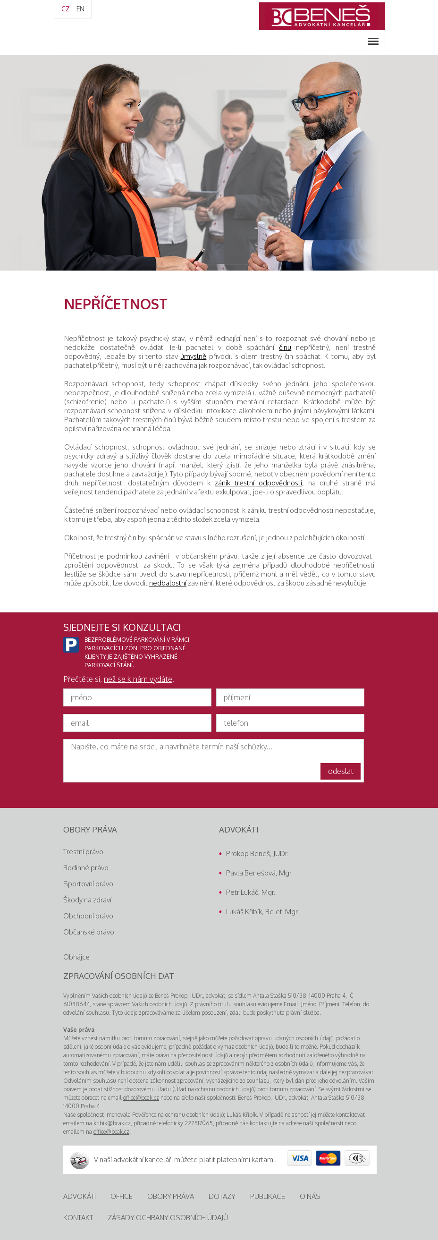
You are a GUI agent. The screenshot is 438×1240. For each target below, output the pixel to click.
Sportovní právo (88, 883)
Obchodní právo (88, 915)
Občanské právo (88, 931)
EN (80, 9)
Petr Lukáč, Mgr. (250, 892)
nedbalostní (167, 582)
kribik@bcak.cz (112, 1123)
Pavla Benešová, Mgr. (259, 872)
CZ (65, 9)
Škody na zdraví (87, 899)
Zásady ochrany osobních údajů (168, 1217)
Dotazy (222, 1196)
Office (121, 1196)
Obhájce (76, 956)
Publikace (267, 1196)
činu (285, 347)
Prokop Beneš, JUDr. (257, 853)
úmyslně (193, 356)
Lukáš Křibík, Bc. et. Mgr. (262, 911)
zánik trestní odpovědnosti (258, 482)
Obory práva (170, 1196)
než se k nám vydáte (138, 679)
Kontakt (78, 1217)
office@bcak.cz (141, 1097)
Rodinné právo (86, 867)
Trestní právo (83, 851)
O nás (310, 1196)
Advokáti (79, 1196)
